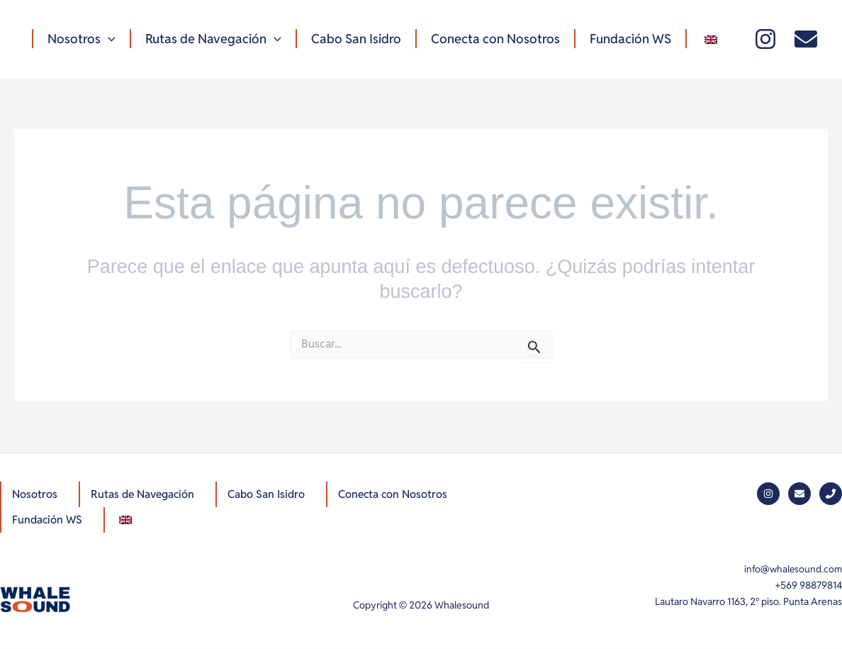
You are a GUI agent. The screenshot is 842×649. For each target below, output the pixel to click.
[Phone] (830, 493)
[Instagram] (765, 39)
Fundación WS (617, 38)
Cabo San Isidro (349, 38)
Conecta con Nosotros (485, 38)
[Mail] (806, 39)
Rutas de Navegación (209, 38)
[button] (106, 38)
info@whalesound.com (792, 568)
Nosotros (80, 38)
